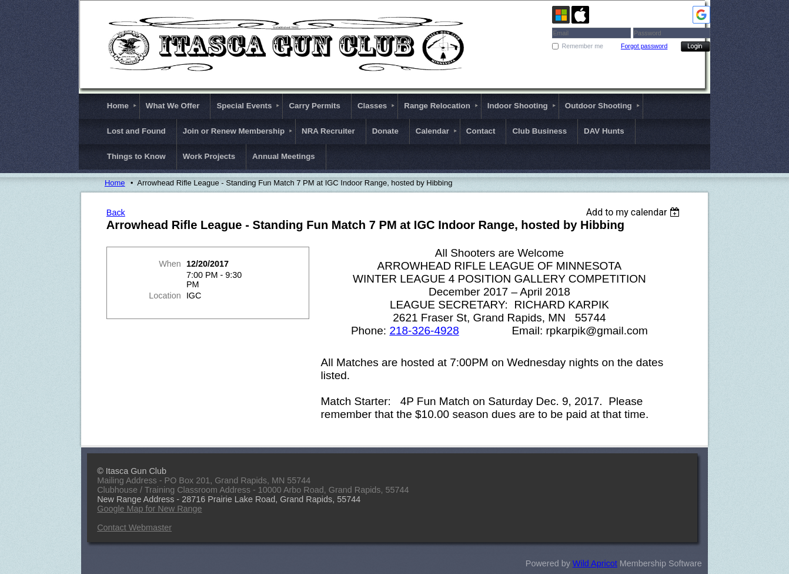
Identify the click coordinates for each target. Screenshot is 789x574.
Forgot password (644, 45)
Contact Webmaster (134, 527)
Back (115, 212)
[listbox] (634, 212)
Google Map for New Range (149, 508)
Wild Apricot (595, 563)
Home (115, 182)
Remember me (582, 45)
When (170, 263)
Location (164, 295)
